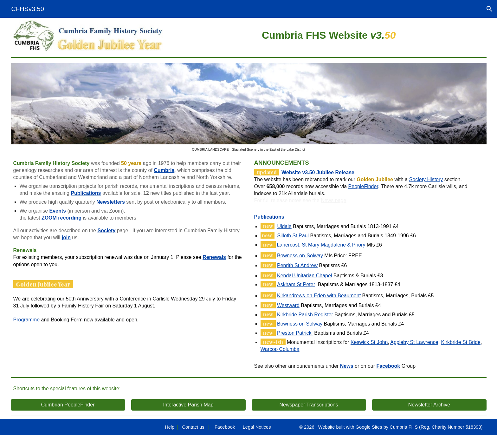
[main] (328, 34)
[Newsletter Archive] (429, 405)
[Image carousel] (249, 107)
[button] (489, 8)
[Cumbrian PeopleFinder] (68, 405)
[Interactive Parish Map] (188, 405)
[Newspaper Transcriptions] (309, 405)
